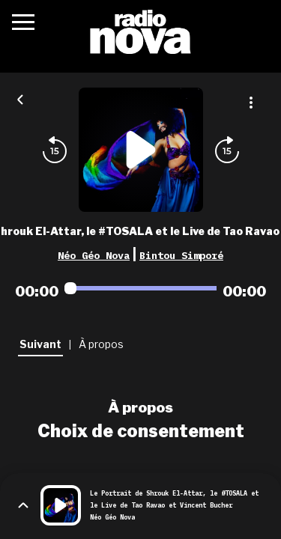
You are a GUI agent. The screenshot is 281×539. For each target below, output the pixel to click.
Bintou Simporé (181, 255)
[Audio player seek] (140, 288)
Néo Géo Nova (94, 255)
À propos (140, 407)
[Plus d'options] (251, 103)
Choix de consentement (140, 431)
